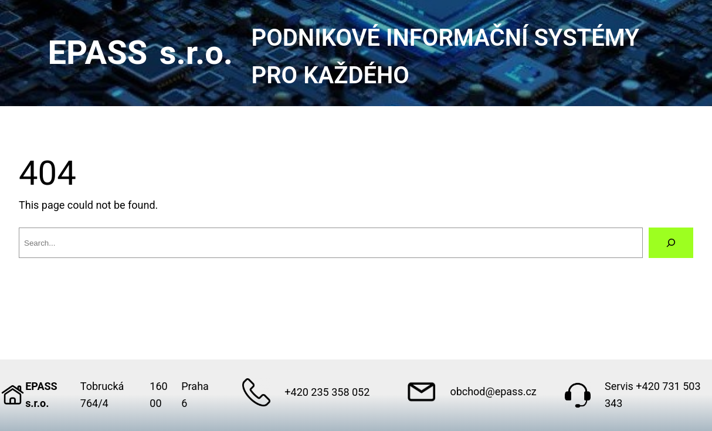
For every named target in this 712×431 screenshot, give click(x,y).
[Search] (671, 243)
